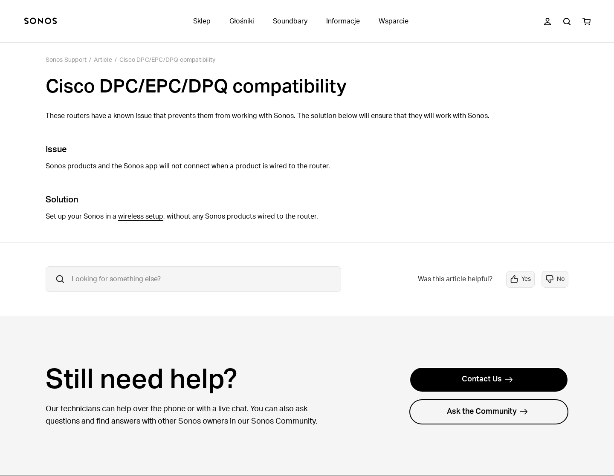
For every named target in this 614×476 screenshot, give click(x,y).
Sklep (202, 21)
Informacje (343, 21)
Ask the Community (487, 411)
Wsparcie (393, 21)
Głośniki (241, 21)
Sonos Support (66, 60)
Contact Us (487, 379)
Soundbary (290, 21)
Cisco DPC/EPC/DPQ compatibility (167, 60)
